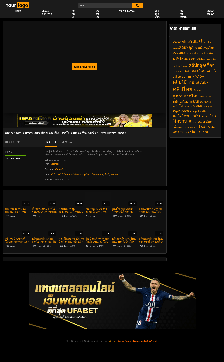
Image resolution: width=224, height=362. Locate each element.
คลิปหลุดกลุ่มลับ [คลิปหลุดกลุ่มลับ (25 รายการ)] (206, 59)
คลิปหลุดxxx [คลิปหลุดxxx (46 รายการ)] (184, 59)
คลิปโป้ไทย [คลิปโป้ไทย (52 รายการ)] (183, 82)
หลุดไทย (86, 174)
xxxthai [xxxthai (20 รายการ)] (207, 42)
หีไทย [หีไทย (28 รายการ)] (192, 121)
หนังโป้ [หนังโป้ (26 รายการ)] (194, 101)
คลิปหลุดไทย (97, 14)
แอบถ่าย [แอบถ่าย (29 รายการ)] (202, 132)
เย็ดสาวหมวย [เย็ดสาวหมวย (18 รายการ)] (190, 127)
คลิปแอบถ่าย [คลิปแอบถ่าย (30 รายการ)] (182, 76)
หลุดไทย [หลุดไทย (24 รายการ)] (196, 115)
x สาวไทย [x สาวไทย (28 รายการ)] (193, 53)
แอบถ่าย (114, 174)
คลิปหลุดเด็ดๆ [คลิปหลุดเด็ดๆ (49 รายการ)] (201, 65)
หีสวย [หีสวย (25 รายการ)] (213, 115)
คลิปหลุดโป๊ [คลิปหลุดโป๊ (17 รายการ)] (178, 72)
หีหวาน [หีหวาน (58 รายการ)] (180, 121)
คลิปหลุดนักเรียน (183, 14)
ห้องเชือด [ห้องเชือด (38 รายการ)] (205, 121)
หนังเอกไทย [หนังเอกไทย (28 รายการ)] (180, 101)
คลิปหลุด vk (73, 14)
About (51, 142)
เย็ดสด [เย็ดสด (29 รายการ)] (177, 127)
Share (67, 142)
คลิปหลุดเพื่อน (157, 14)
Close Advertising (84, 66)
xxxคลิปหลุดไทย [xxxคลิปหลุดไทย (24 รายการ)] (204, 47)
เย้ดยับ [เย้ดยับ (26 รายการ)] (210, 127)
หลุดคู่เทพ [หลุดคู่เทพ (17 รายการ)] (208, 107)
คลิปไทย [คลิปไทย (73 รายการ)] (182, 89)
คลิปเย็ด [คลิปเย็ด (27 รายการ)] (212, 71)
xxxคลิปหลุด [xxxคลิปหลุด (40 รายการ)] (183, 47)
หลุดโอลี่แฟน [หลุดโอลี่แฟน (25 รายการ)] (181, 115)
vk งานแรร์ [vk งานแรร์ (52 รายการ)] (192, 41)
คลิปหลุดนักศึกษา (210, 12)
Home (18, 11)
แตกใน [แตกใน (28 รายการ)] (190, 132)
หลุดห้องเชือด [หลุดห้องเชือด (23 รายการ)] (200, 111)
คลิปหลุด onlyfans (46, 12)
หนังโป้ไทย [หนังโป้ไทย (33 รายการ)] (181, 106)
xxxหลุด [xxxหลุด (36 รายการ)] (179, 53)
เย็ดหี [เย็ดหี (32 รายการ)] (201, 127)
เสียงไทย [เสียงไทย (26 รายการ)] (178, 132)
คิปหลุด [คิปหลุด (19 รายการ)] (197, 90)
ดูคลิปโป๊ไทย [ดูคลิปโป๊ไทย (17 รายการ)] (205, 97)
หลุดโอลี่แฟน (75, 174)
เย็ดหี (107, 174)
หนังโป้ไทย (63, 174)
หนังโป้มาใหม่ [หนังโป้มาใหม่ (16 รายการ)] (205, 102)
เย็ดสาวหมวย (97, 174)
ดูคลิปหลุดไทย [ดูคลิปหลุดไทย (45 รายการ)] (185, 96)
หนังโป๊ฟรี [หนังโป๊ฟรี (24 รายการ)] (196, 106)
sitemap (112, 341)
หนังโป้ (53, 174)
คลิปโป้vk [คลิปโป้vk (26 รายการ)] (198, 76)
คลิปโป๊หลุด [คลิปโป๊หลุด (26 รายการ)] (203, 82)
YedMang (55, 164)
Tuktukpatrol (127, 11)
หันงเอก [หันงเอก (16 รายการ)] (205, 116)
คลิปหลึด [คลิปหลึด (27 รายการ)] (207, 53)
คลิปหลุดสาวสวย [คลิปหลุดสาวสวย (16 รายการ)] (180, 66)
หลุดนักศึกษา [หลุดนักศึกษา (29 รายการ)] (182, 111)
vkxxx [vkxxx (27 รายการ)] (177, 42)
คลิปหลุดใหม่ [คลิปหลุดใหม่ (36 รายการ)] (195, 71)
